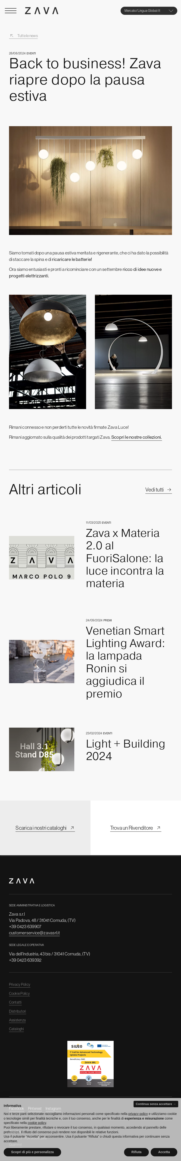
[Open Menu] (11, 11)
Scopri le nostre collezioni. (136, 437)
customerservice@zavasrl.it (34, 933)
